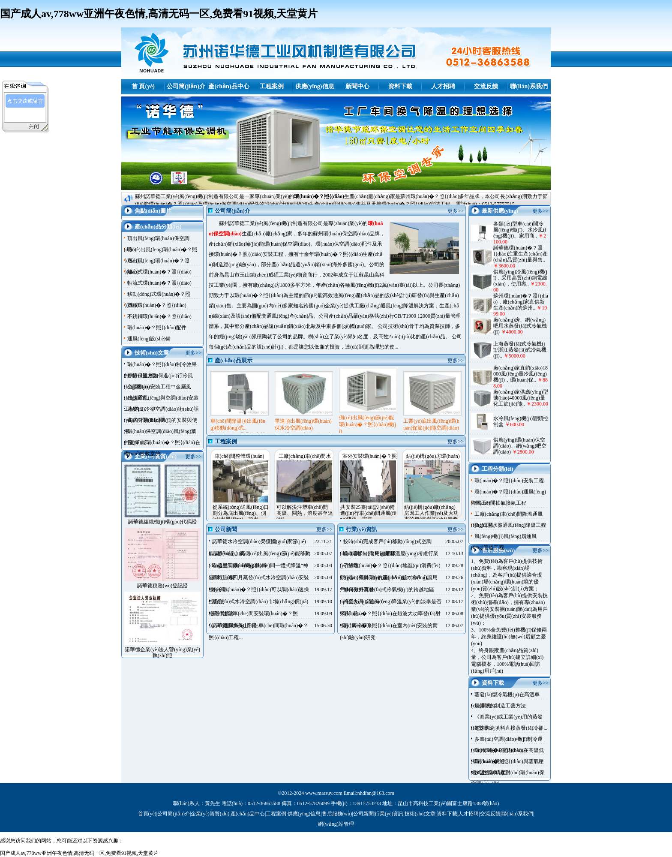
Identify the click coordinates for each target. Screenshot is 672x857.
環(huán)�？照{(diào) (319, 196)
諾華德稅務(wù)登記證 (162, 586)
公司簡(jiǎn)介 (186, 86)
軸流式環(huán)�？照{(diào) (159, 283)
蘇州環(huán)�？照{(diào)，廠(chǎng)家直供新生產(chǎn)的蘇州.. (520, 302)
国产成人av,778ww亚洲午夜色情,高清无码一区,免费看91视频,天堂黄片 (159, 13)
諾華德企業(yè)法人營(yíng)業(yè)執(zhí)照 (162, 653)
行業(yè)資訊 (389, 814)
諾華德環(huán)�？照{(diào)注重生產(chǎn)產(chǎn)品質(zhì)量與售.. (520, 254)
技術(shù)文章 (420, 814)
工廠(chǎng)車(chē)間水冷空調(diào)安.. (305, 459)
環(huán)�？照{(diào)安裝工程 (509, 481)
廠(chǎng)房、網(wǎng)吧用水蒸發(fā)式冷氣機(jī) (520, 326)
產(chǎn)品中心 (228, 86)
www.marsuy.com (323, 793)
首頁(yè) (147, 814)
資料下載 (400, 86)
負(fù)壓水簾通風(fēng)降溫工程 (510, 525)
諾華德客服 (25, 114)
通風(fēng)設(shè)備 (149, 339)
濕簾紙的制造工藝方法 (500, 706)
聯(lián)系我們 (529, 86)
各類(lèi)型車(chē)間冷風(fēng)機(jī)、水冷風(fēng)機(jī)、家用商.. (519, 230)
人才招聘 (443, 86)
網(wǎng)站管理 (336, 824)
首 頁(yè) (143, 86)
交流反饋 (486, 86)
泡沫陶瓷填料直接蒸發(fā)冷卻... (510, 728)
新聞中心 (357, 86)
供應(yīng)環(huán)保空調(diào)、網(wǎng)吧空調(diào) (519, 446)
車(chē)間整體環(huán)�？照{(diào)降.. (239, 459)
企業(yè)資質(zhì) (210, 814)
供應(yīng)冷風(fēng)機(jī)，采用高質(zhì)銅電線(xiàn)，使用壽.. (520, 278)
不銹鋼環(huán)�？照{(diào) (159, 316)
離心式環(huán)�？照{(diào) (159, 272)
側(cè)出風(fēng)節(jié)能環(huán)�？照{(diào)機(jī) (367, 424)
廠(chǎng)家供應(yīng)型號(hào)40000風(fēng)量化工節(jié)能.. (520, 398)
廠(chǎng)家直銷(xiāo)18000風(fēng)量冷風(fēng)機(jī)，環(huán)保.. (520, 374)
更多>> (193, 353)
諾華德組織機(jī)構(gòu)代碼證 (162, 522)
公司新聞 (363, 814)
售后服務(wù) (337, 814)
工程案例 (272, 86)
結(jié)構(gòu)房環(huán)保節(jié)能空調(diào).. (433, 459)
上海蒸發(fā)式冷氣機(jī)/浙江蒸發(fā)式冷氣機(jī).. (519, 350)
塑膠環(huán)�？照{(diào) (156, 305)
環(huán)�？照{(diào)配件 (156, 328)
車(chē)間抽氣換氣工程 (500, 503)
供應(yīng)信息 (314, 86)
